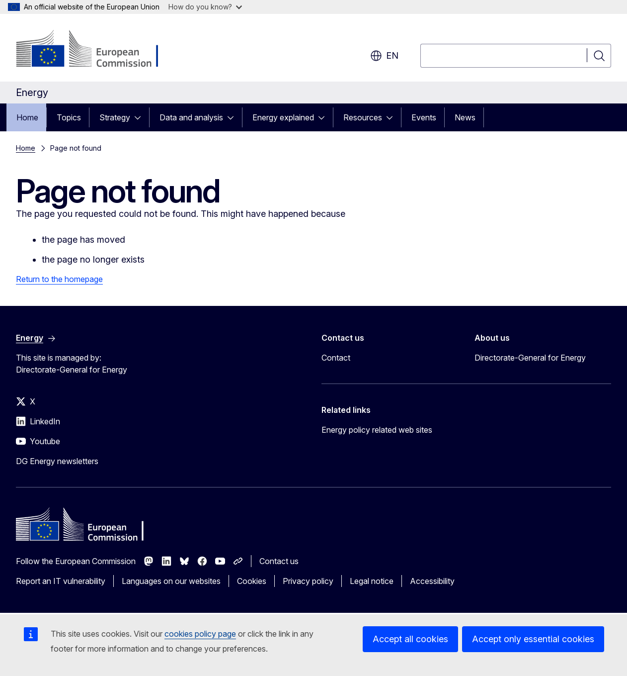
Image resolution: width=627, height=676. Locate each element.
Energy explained (283, 117)
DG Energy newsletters (57, 461)
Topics (69, 117)
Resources (362, 117)
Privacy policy (308, 581)
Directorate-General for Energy (530, 358)
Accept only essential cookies (533, 639)
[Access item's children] (140, 117)
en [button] (384, 56)
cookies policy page (200, 634)
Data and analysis (191, 117)
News (465, 117)
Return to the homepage (59, 279)
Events (423, 117)
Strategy (114, 117)
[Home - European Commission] (96, 50)
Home (27, 117)
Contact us (279, 561)
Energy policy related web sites (376, 430)
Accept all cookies (410, 639)
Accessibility (432, 581)
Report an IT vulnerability (60, 581)
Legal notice (371, 581)
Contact (335, 358)
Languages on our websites (171, 581)
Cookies (251, 581)
